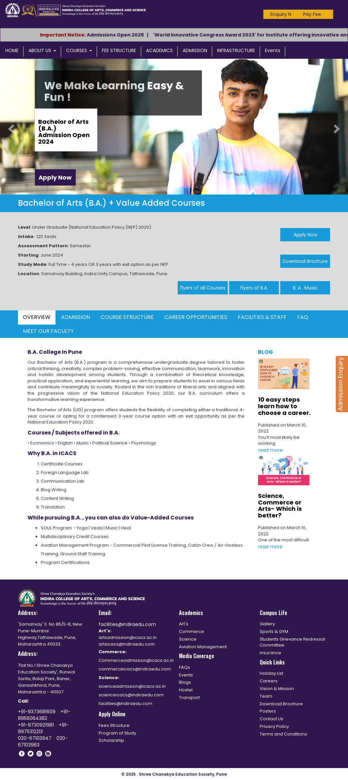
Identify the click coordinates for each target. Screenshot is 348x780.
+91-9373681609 (37, 711)
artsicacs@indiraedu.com (127, 644)
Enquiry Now (284, 14)
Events (272, 50)
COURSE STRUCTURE (127, 317)
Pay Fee (312, 14)
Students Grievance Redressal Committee (292, 642)
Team (266, 696)
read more (270, 450)
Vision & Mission (277, 688)
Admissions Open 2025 (122, 35)
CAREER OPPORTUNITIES (195, 317)
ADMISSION (195, 50)
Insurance (270, 653)
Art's (183, 624)
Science (188, 639)
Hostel (186, 690)
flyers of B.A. (254, 287)
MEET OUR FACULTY (48, 331)
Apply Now (55, 177)
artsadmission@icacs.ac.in (128, 637)
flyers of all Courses (202, 287)
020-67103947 (34, 738)
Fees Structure (114, 725)
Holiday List (271, 673)
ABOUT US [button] (42, 50)
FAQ (302, 317)
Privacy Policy (274, 726)
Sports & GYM (274, 631)
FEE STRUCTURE (119, 50)
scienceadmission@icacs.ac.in (132, 686)
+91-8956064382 (44, 715)
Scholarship (111, 740)
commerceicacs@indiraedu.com (135, 669)
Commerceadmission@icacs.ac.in (136, 660)
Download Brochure (305, 261)
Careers (269, 681)
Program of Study (117, 733)
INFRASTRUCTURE (236, 50)
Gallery (267, 624)
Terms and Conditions (283, 734)
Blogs (185, 682)
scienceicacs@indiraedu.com (131, 695)
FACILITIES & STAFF (262, 317)
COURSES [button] (79, 50)
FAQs (184, 667)
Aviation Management (203, 647)
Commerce (191, 631)
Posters (268, 711)
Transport (189, 697)
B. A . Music (305, 287)
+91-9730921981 (36, 725)
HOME (12, 50)
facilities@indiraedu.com (127, 624)
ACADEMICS (159, 50)
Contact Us (271, 719)
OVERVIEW (36, 317)
